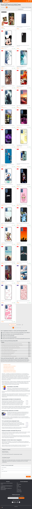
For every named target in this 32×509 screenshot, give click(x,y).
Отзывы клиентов (19, 484)
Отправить (28, 476)
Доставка (18, 485)
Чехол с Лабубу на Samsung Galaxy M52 (7, 349)
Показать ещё (12, 324)
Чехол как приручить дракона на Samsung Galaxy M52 (9, 350)
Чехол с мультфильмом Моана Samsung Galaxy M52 (8, 356)
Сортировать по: (20, 9)
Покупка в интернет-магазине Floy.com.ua (10, 370)
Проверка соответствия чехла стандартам (10, 371)
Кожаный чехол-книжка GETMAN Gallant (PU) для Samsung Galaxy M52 (11, 343)
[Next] (20, 327)
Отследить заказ (19, 489)
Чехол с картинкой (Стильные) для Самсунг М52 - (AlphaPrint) (10, 346)
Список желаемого (19, 490)
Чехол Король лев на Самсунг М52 (6, 354)
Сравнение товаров (19, 491)
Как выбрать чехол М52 (7, 364)
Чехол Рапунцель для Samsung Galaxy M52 (7, 353)
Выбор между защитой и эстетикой (9, 367)
